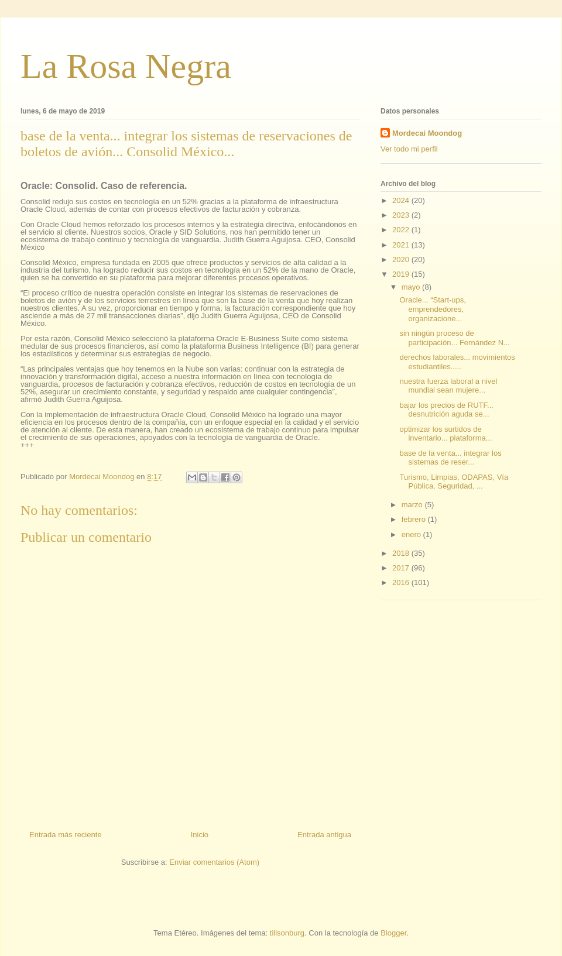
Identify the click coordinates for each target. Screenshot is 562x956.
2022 (402, 229)
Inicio (199, 834)
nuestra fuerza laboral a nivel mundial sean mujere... (448, 386)
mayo (412, 287)
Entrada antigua (324, 834)
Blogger (393, 933)
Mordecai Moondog (427, 133)
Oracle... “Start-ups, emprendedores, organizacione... (432, 308)
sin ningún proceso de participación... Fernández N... (454, 338)
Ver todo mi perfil (409, 149)
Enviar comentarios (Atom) (214, 862)
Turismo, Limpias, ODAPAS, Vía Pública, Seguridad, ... (453, 482)
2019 (402, 274)
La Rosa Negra (125, 66)
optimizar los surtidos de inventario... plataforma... (445, 434)
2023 (402, 215)
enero (412, 534)
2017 (402, 567)
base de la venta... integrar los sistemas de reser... (450, 458)
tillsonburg (287, 933)
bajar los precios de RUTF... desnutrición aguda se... (446, 410)
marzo (413, 504)
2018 (402, 553)
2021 (402, 244)
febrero (415, 519)
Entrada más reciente (65, 834)
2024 (402, 200)
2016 (402, 582)
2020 (402, 259)
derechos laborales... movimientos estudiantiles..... (457, 362)
